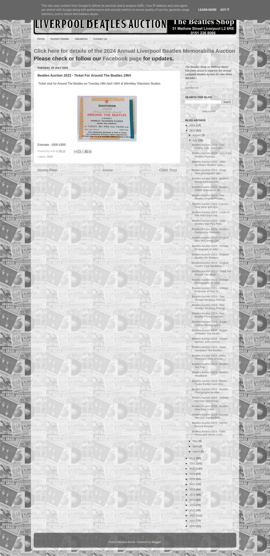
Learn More (207, 10)
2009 (192, 526)
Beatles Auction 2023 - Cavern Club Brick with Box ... (210, 205)
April (196, 446)
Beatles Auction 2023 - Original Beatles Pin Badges (210, 256)
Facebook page (122, 59)
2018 (192, 479)
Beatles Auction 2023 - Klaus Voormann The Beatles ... (209, 349)
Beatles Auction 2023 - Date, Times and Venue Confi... (209, 433)
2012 (192, 510)
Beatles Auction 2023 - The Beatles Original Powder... (209, 197)
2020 (192, 468)
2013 (192, 505)
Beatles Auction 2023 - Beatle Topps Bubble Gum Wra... (209, 382)
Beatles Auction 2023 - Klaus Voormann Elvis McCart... (209, 357)
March (197, 451)
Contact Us (100, 38)
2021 (192, 463)
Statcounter (209, 111)
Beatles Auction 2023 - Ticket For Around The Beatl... (211, 273)
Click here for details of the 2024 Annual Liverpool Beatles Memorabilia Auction (134, 51)
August (197, 135)
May (195, 441)
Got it (224, 10)
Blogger (156, 542)
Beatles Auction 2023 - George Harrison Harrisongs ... (210, 399)
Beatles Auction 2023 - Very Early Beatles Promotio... (212, 155)
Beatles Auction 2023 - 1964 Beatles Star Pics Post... (208, 222)
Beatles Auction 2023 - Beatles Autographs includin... (210, 180)
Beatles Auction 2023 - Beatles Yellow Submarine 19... (210, 189)
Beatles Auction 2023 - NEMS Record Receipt (209, 424)
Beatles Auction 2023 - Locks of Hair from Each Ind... (210, 214)
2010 (192, 520)
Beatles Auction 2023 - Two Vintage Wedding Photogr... (209, 298)
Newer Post (47, 170)
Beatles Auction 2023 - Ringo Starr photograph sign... (209, 172)
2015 (192, 494)
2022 (192, 458)
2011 (192, 515)
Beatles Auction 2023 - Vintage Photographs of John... (210, 281)
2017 (192, 484)
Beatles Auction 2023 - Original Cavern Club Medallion (210, 264)
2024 (192, 125)
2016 (192, 489)
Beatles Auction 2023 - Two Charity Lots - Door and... (208, 146)
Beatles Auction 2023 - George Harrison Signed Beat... (210, 416)
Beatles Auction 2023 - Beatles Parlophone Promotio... (210, 231)
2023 (50, 156)
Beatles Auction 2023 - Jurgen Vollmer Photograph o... (210, 323)
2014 (192, 499)
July (195, 140)
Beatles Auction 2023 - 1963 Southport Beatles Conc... (208, 163)
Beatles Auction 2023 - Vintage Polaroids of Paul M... (210, 290)
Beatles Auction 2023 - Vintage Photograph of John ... (210, 247)
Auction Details (59, 38)
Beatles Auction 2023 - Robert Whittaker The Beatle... (209, 332)
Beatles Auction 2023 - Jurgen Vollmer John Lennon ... (210, 340)
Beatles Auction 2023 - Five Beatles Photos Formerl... (208, 315)
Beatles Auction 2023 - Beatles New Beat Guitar (210, 408)
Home (41, 38)
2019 (192, 473)
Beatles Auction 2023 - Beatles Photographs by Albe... (210, 391)
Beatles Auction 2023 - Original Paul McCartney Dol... (210, 239)
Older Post (168, 170)
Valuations (81, 38)
